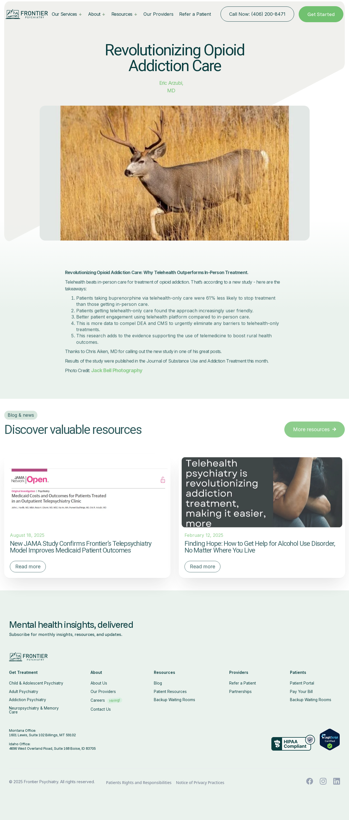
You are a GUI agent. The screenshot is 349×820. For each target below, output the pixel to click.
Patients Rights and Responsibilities (139, 783)
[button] (67, 14)
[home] (27, 14)
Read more (27, 580)
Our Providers (158, 14)
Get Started (321, 14)
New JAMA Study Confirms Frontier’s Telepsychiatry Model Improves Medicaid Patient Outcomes (80, 560)
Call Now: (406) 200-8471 (257, 14)
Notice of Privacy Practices (200, 783)
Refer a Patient (195, 14)
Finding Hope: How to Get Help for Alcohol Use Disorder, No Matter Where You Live (259, 560)
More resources (314, 442)
